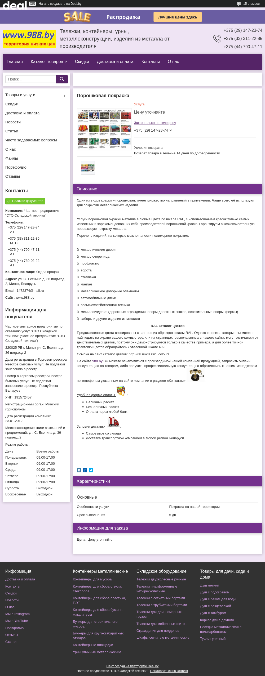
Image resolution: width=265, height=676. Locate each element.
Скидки (82, 61)
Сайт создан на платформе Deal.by (133, 666)
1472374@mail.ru (30, 291)
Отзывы (12, 176)
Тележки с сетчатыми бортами (160, 598)
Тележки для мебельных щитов (161, 624)
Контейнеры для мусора (92, 579)
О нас (173, 61)
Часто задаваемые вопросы (31, 140)
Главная (15, 61)
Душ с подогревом (214, 592)
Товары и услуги (20, 94)
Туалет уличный (213, 639)
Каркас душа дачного (217, 620)
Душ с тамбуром (213, 613)
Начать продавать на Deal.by (60, 4)
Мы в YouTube (16, 621)
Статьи (11, 131)
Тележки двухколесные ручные (161, 579)
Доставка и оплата (115, 61)
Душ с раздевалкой (215, 606)
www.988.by (25, 297)
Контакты (151, 61)
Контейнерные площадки (93, 645)
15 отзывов (251, 4)
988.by (97, 361)
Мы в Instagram (17, 614)
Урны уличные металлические (97, 652)
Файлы (11, 158)
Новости (13, 122)
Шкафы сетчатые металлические (162, 637)
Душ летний (209, 585)
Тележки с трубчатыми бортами (161, 605)
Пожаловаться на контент (169, 671)
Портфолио (15, 167)
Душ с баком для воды (218, 599)
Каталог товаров (47, 61)
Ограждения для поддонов (157, 631)
